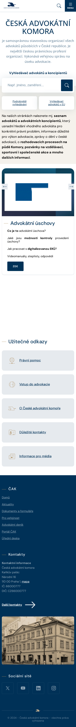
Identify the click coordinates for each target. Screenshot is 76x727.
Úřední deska (11, 538)
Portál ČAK (9, 531)
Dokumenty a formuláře (17, 511)
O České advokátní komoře (39, 408)
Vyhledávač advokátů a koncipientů (38, 73)
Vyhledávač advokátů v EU (56, 103)
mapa (25, 581)
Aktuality (8, 504)
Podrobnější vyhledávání (19, 103)
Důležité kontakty (32, 432)
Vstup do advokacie (34, 384)
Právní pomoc (30, 360)
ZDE (15, 266)
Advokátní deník (12, 525)
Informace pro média (35, 456)
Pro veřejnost (10, 518)
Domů (6, 497)
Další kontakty (19, 605)
